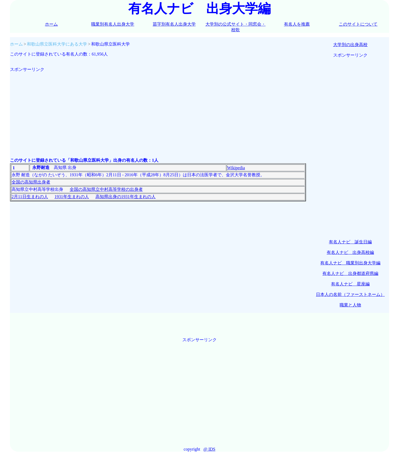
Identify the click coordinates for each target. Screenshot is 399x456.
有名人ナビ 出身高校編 (350, 252)
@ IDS (209, 449)
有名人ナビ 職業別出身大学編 (350, 263)
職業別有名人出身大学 (112, 24)
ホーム (51, 24)
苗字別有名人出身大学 (174, 24)
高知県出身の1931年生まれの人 (125, 196)
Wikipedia (236, 167)
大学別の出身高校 (350, 44)
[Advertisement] (158, 110)
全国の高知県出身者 (31, 182)
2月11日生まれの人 (30, 196)
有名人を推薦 (297, 24)
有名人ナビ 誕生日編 (350, 242)
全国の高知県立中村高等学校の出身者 (106, 189)
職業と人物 (350, 305)
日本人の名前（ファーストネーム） (350, 294)
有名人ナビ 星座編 (350, 284)
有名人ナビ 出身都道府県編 (350, 273)
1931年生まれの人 (72, 196)
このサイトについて (358, 24)
